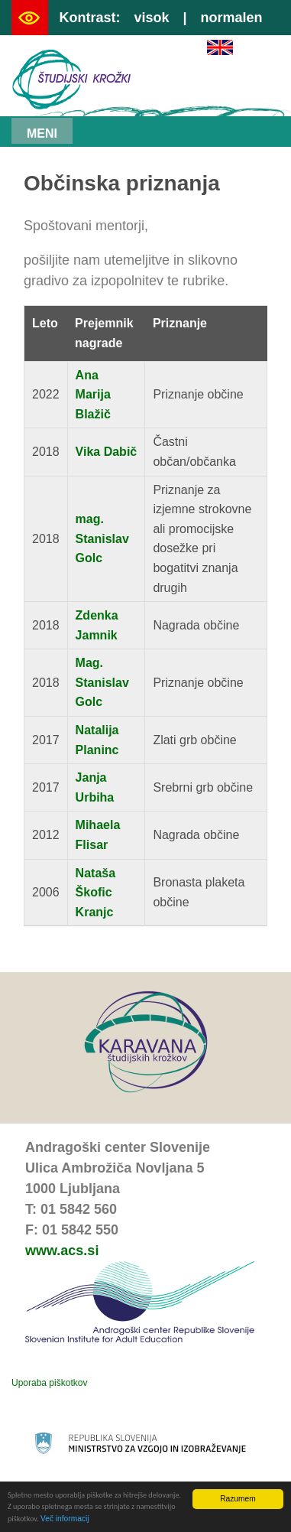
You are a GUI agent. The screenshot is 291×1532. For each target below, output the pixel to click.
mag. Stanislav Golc (102, 538)
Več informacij (64, 1518)
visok (151, 17)
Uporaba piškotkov (49, 1382)
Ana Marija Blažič (93, 395)
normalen (232, 17)
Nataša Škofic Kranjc (95, 893)
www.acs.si (62, 1250)
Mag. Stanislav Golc (102, 682)
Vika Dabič (106, 451)
